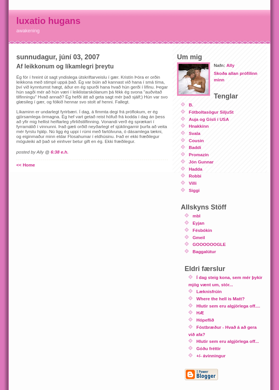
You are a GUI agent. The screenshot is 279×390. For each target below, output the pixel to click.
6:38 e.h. (60, 151)
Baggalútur (204, 251)
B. (191, 104)
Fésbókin (202, 230)
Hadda (195, 168)
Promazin (199, 154)
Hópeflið (205, 319)
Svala (195, 133)
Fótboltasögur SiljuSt (211, 111)
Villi (193, 183)
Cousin (196, 140)
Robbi (195, 175)
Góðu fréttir (208, 348)
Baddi (195, 147)
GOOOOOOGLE (209, 244)
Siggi (194, 190)
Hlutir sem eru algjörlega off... (227, 341)
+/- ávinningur (211, 355)
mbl (197, 215)
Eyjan (198, 222)
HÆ (200, 312)
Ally (230, 65)
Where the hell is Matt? (220, 298)
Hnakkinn (199, 126)
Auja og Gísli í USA (209, 119)
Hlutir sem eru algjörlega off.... (228, 305)
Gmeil (199, 237)
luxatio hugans (48, 21)
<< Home (25, 164)
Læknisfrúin (209, 291)
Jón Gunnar (201, 161)
